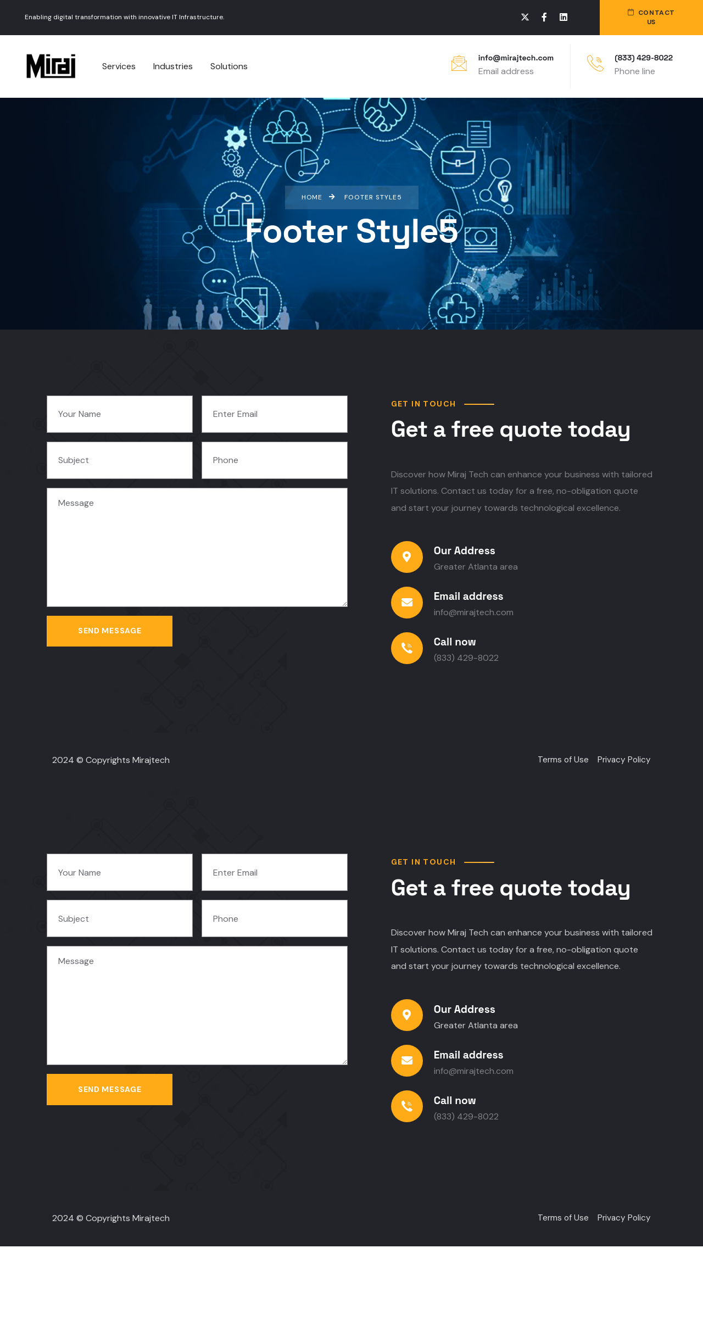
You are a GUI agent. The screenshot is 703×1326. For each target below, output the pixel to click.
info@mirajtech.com (516, 58)
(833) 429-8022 (644, 58)
